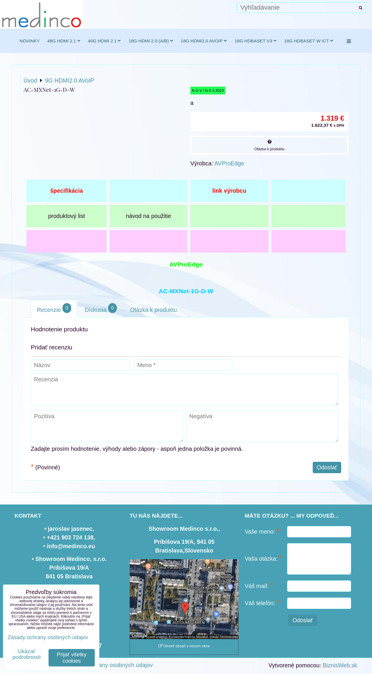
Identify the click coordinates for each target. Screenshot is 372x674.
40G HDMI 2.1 (104, 40)
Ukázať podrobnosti (26, 654)
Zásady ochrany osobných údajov (110, 665)
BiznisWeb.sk (340, 665)
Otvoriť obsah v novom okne (184, 646)
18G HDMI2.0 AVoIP (204, 40)
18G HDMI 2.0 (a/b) (150, 40)
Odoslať (327, 467)
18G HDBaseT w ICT (308, 40)
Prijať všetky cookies (72, 657)
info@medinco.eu (71, 546)
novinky (29, 40)
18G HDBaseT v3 (256, 40)
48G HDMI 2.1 (64, 40)
